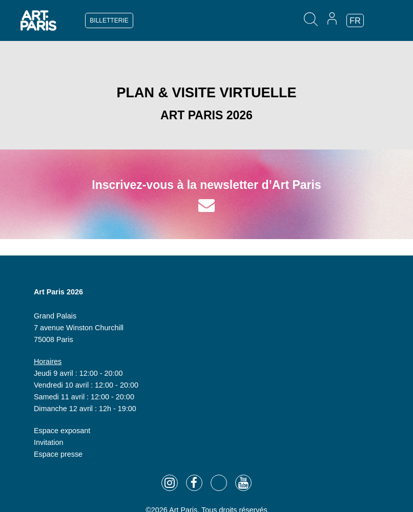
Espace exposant (62, 430)
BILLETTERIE (109, 20)
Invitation (49, 442)
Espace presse (58, 454)
